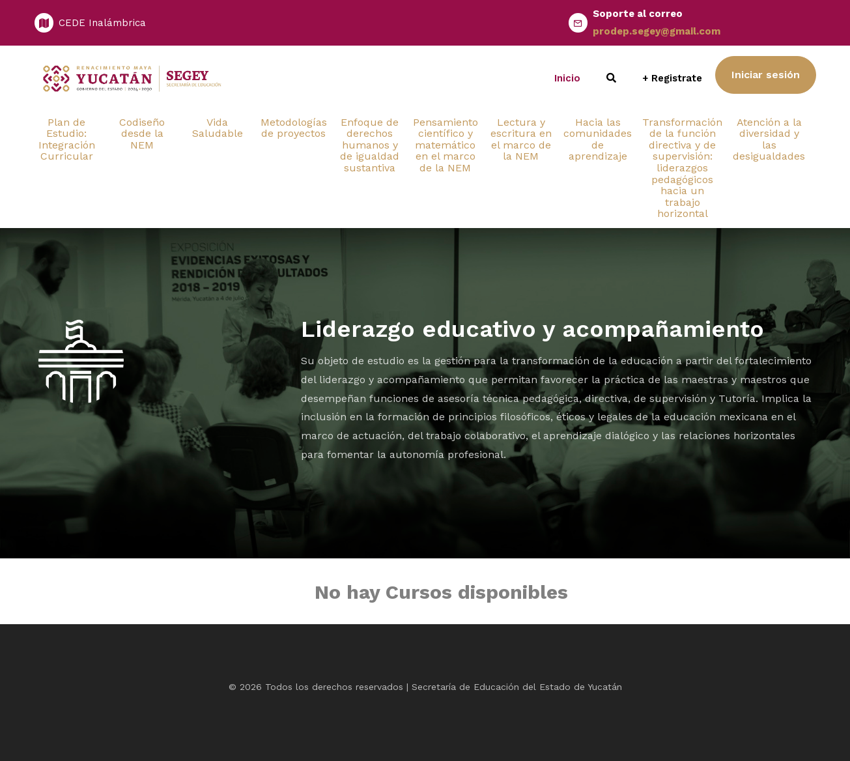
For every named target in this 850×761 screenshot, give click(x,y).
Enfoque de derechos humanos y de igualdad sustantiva (369, 145)
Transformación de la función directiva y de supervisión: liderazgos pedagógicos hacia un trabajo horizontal (682, 168)
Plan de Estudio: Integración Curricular (66, 139)
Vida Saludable (217, 128)
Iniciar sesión (765, 74)
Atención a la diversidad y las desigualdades (769, 139)
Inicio (567, 78)
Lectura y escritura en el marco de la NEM (521, 139)
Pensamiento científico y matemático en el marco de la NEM (445, 145)
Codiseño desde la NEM (142, 133)
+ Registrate (672, 78)
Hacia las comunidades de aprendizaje (597, 139)
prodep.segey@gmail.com (656, 31)
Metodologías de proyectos (294, 128)
